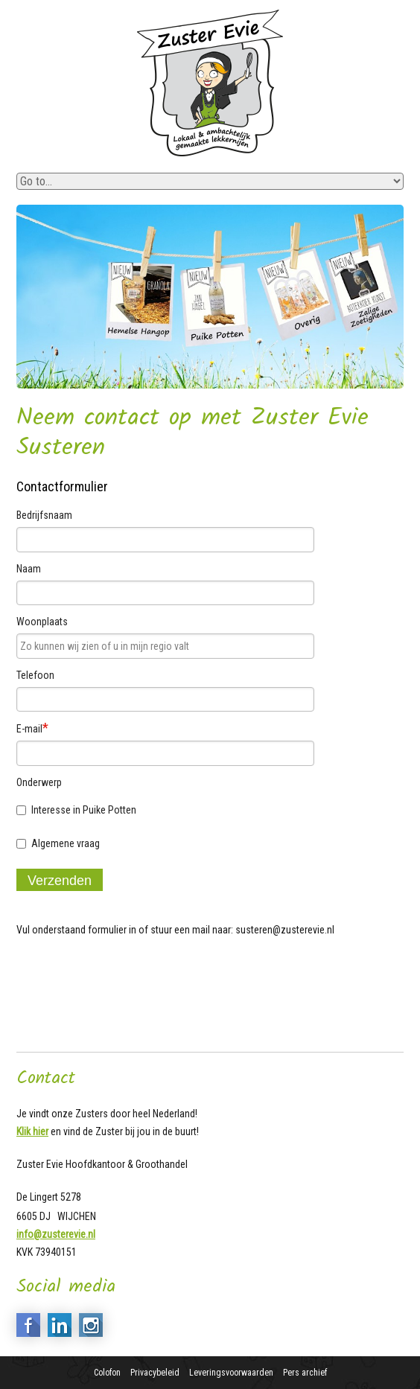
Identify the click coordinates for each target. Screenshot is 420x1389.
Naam (28, 569)
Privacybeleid (154, 1372)
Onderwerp (39, 782)
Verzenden (60, 880)
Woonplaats (42, 622)
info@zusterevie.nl (55, 1234)
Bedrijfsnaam (44, 515)
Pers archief (305, 1372)
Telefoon (35, 675)
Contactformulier (62, 486)
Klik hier (32, 1131)
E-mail (32, 727)
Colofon (107, 1372)
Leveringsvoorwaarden (231, 1372)
